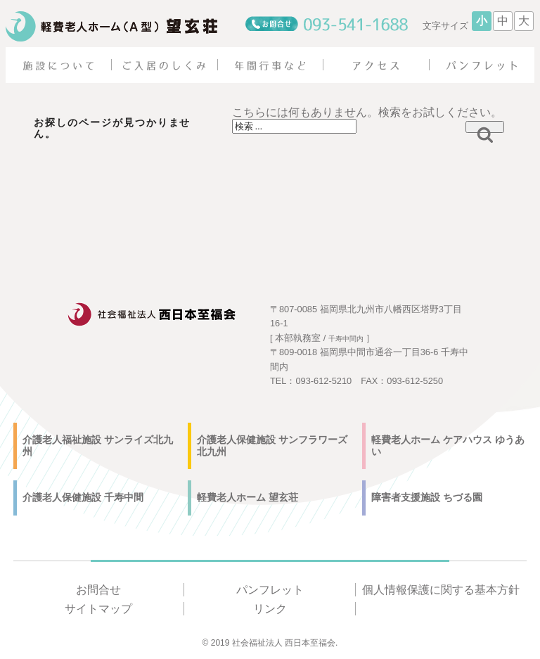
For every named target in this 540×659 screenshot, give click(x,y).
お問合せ (98, 590)
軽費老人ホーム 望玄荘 (247, 497)
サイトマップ (98, 609)
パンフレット (270, 590)
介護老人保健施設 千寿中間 (82, 497)
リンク (270, 609)
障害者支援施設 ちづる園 (426, 497)
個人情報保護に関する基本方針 (441, 590)
